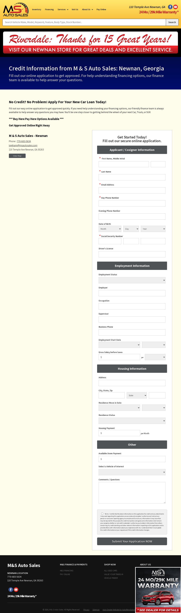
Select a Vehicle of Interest (111, 466)
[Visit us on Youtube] (175, 7)
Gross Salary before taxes (111, 352)
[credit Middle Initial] (158, 164)
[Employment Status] (132, 280)
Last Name (105, 171)
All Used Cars (110, 570)
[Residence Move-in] (119, 408)
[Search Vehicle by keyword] (84, 22)
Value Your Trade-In (113, 574)
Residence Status (107, 415)
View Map (17, 155)
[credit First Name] (124, 164)
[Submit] (132, 541)
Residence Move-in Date (110, 402)
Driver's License (106, 248)
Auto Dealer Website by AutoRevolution (119, 609)
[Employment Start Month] (119, 345)
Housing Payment (107, 428)
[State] (137, 395)
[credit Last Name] (132, 177)
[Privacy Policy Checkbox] (102, 514)
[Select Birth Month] (110, 229)
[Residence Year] (154, 408)
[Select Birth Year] (153, 229)
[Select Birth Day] (131, 229)
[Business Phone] (132, 332)
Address (102, 377)
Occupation (104, 300)
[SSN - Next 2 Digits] (131, 241)
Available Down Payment (110, 453)
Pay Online (65, 574)
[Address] (132, 383)
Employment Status (108, 274)
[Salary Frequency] (155, 357)
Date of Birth (105, 224)
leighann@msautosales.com (23, 145)
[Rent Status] (132, 421)
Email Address (106, 184)
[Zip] (157, 395)
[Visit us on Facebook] (170, 7)
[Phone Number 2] (132, 216)
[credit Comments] (132, 492)
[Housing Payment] (119, 433)
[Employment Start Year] (154, 345)
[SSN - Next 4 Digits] (153, 241)
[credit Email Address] (132, 190)
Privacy (86, 609)
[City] (112, 395)
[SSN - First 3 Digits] (110, 241)
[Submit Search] (172, 22)
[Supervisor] (132, 319)
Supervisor (104, 313)
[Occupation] (132, 306)
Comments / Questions (109, 479)
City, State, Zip (106, 390)
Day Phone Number (109, 197)
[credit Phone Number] (132, 203)
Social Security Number (111, 236)
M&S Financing (66, 570)
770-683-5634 (24, 141)
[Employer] (132, 293)
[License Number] (132, 254)
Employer (103, 287)
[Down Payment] (132, 459)
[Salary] (119, 357)
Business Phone (106, 326)
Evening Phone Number (109, 210)
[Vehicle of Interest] (132, 472)
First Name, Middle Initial (112, 158)
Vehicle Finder (111, 578)
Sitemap (96, 609)
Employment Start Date (110, 339)
